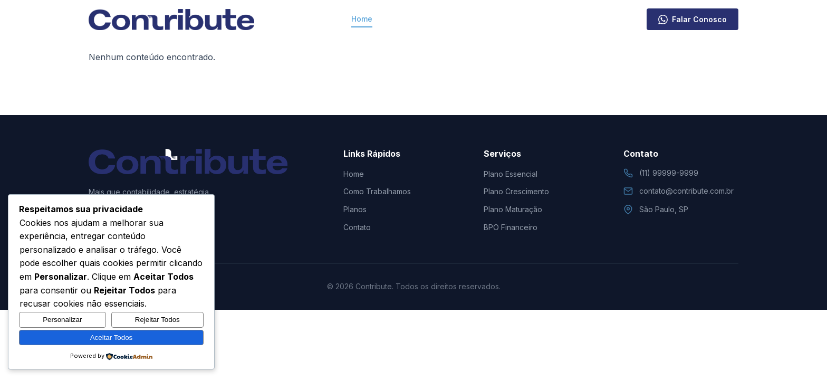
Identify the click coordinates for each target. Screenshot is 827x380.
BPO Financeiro (510, 227)
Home (361, 18)
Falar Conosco (692, 19)
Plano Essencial (510, 173)
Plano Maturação (513, 209)
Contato (535, 18)
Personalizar (62, 320)
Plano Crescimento (516, 191)
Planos (490, 18)
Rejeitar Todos (157, 320)
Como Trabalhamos (425, 18)
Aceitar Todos (111, 337)
